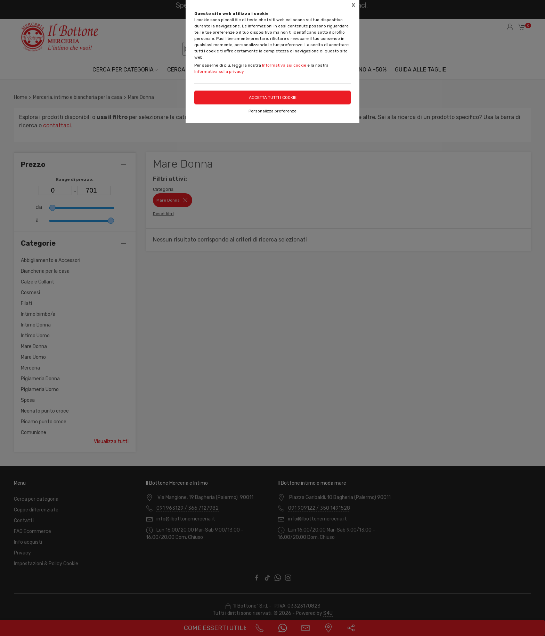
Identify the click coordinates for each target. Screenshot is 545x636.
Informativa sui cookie (284, 65)
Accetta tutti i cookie (272, 97)
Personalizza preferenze (272, 111)
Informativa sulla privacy (219, 71)
